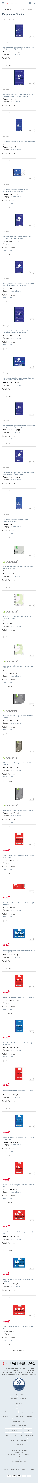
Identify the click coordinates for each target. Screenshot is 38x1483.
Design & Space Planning (26, 1412)
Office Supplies (19, 1416)
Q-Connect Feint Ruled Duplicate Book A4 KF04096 (18, 810)
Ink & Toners (28, 1430)
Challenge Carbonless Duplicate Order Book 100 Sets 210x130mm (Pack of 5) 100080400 (18, 48)
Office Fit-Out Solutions (10, 1412)
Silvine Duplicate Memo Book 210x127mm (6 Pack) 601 (19, 997)
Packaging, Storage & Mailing (13, 1430)
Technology (15, 1435)
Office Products (22, 1425)
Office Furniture (11, 1407)
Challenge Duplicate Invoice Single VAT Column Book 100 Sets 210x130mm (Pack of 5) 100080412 (18, 95)
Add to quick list (8, 61)
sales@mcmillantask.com (19, 1461)
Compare (7, 65)
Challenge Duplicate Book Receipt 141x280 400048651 (19, 141)
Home (8, 9)
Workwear (23, 1440)
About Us (14, 1398)
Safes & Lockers (30, 1416)
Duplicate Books (15, 54)
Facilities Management (27, 1435)
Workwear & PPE (7, 1416)
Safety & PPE (14, 1440)
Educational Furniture (24, 1407)
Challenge (6, 42)
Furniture (6, 1435)
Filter (33, 19)
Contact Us (23, 1398)
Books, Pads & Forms (25, 9)
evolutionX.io (19, 1472)
